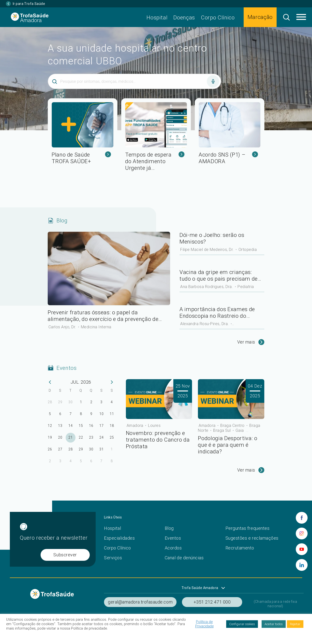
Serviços (113, 558)
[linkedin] (302, 565)
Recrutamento (239, 548)
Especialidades (119, 538)
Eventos (173, 538)
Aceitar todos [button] (274, 624)
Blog (169, 528)
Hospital (157, 17)
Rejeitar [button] (295, 624)
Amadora (136, 425)
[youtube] (302, 549)
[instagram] (302, 533)
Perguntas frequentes (247, 528)
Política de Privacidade (204, 624)
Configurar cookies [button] (242, 624)
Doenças (184, 17)
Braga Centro (233, 425)
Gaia (240, 430)
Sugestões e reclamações (252, 538)
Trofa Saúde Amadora (199, 588)
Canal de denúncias (184, 558)
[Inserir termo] (134, 81)
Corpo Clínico (218, 17)
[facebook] (302, 518)
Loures (154, 425)
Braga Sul (222, 430)
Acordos (173, 548)
